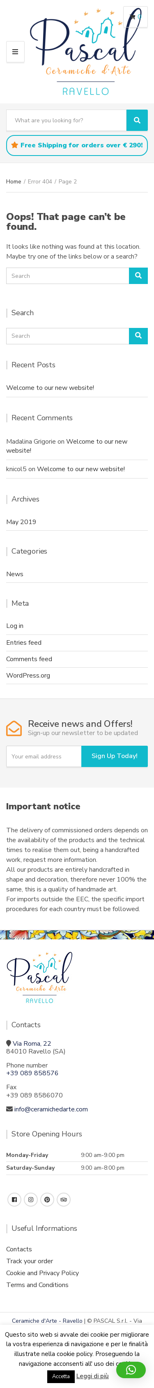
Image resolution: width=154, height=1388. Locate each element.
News (14, 574)
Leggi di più (92, 1376)
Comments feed (29, 659)
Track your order (29, 1261)
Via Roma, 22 (32, 1043)
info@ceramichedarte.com (51, 1109)
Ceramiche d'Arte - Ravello (47, 1321)
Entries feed (23, 642)
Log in (14, 625)
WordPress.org (28, 675)
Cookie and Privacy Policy (42, 1273)
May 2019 (21, 522)
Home (13, 182)
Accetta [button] (61, 1376)
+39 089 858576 (32, 1073)
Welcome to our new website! (50, 387)
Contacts (19, 1249)
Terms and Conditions (37, 1285)
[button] (131, 1370)
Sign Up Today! (115, 755)
